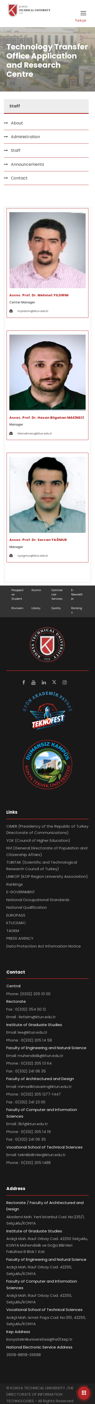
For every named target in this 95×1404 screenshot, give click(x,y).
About (17, 123)
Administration (25, 137)
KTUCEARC (16, 922)
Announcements (27, 164)
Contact (19, 178)
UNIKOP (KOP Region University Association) (47, 876)
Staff (16, 150)
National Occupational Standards (37, 899)
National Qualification (26, 907)
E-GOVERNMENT (20, 892)
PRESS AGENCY (19, 938)
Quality (56, 608)
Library (36, 608)
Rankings (14, 884)
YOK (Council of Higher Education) (38, 840)
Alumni (36, 590)
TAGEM (12, 930)
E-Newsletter (77, 594)
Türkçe (80, 20)
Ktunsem (17, 608)
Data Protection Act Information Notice (43, 946)
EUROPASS (15, 915)
